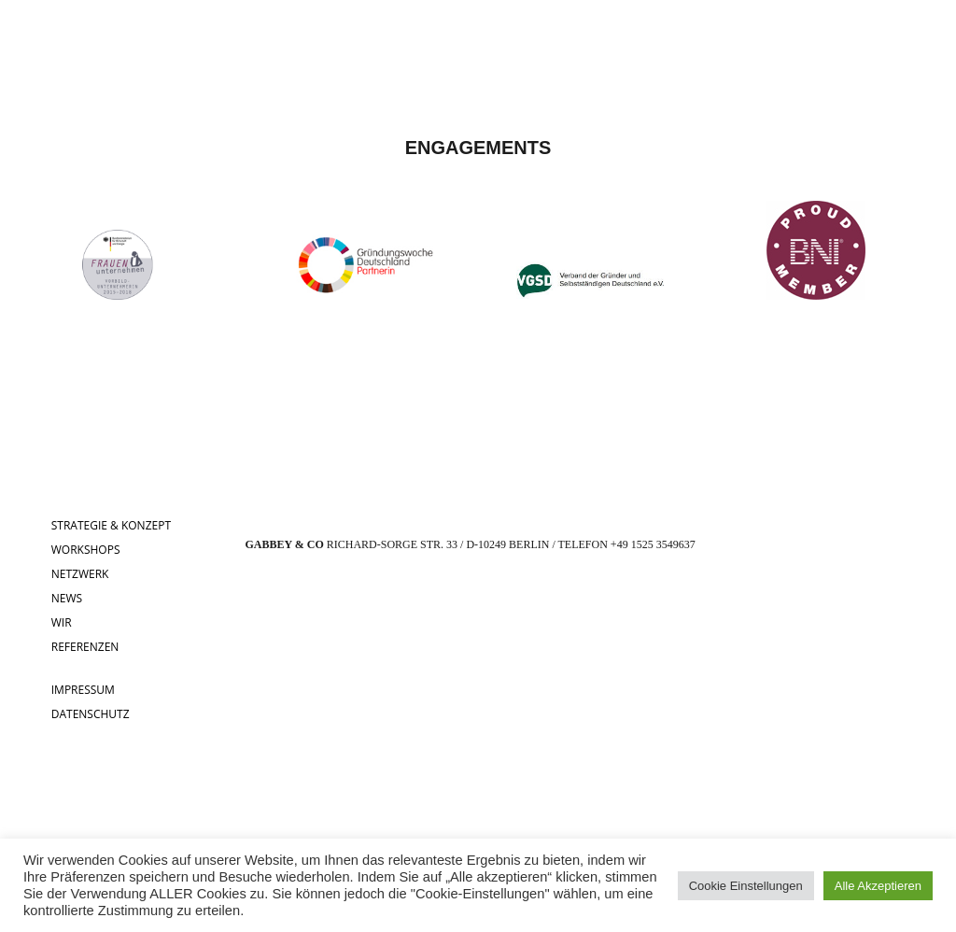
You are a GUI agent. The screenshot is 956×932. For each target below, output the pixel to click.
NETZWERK (80, 574)
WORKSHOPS (85, 550)
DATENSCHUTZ (90, 714)
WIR (61, 622)
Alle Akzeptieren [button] (878, 886)
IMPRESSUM (83, 690)
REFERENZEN (85, 647)
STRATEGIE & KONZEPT (111, 525)
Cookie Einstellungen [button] (746, 886)
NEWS (66, 598)
